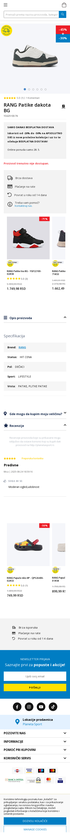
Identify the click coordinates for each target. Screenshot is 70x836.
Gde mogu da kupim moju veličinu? (35, 414)
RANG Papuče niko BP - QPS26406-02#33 (25, 579)
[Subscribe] (35, 687)
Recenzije (16, 426)
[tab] (35, 318)
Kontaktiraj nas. (23, 205)
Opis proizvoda (20, 318)
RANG (22, 347)
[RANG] (63, 108)
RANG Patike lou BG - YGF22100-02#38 (24, 273)
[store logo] (34, 5)
